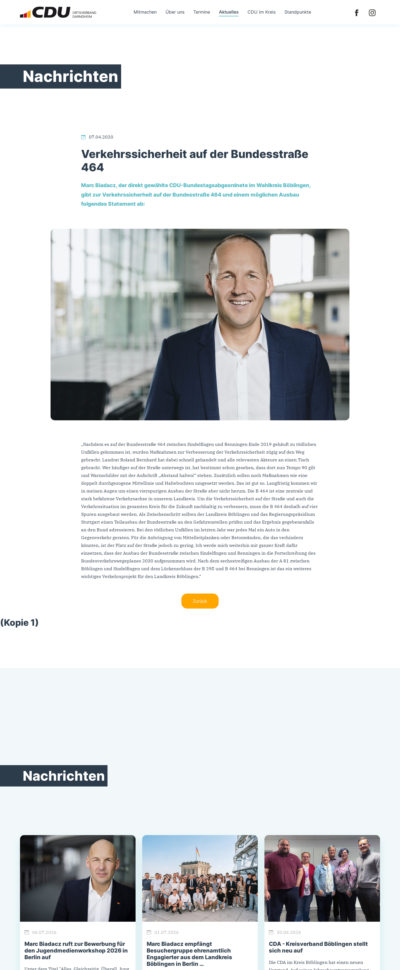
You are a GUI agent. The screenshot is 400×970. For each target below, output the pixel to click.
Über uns (175, 12)
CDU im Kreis (262, 12)
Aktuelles (229, 12)
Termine (201, 12)
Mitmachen (145, 12)
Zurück (200, 601)
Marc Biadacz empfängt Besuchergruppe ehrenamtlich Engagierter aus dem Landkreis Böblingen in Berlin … (189, 954)
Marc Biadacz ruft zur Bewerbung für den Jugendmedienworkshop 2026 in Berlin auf (76, 951)
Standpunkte (297, 12)
